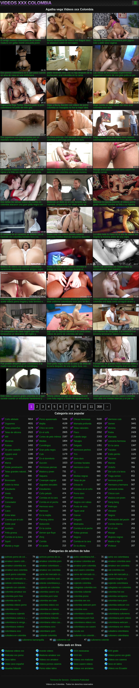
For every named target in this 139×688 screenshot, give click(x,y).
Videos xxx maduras (83, 659)
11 (91, 406)
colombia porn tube (48, 596)
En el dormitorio (46, 458)
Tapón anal (79, 511)
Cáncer (77, 515)
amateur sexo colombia (16, 570)
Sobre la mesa (12, 484)
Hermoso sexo (46, 506)
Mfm (7, 476)
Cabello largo (80, 436)
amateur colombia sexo (119, 561)
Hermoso (43, 511)
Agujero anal (11, 454)
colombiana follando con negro (50, 618)
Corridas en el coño (83, 489)
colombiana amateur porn (119, 609)
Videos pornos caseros (50, 664)
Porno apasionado (48, 419)
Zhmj (41, 537)
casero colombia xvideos (50, 578)
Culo (41, 454)
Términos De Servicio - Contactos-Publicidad (69, 680)
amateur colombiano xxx (50, 565)
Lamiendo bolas (115, 489)
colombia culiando (82, 592)
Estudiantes (45, 489)
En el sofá (44, 432)
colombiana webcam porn (119, 622)
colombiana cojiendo (15, 613)
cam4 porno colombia (15, 574)
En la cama (113, 445)
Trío (75, 454)
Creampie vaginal (47, 480)
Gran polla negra (47, 450)
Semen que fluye (47, 532)
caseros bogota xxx (117, 578)
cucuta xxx (79, 631)
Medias (42, 441)
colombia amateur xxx (15, 592)
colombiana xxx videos (119, 626)
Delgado (78, 445)
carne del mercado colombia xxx (85, 574)
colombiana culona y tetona (16, 618)
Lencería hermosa (117, 441)
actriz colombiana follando (85, 557)
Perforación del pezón (118, 519)
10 (84, 406)
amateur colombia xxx (15, 565)
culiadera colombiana (118, 631)
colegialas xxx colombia (119, 587)
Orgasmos (10, 423)
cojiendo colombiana (118, 583)
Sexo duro (79, 458)
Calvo (7, 511)
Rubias (8, 445)
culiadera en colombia (15, 635)
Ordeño (111, 467)
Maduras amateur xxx (49, 655)
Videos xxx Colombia (26, 3)
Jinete (8, 493)
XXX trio (78, 655)
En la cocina (45, 528)
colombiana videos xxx (85, 622)
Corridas (9, 458)
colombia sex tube (48, 600)
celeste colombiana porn (50, 583)
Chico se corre (46, 428)
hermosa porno (115, 480)
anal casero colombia (84, 570)
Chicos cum (113, 493)
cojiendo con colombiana (16, 587)
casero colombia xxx (83, 578)
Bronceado (10, 480)
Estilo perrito (114, 454)
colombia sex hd (13, 600)
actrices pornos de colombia (50, 557)
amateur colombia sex (84, 561)
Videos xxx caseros (117, 659)
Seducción (44, 524)
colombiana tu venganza (16, 622)
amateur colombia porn (50, 561)
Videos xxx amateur (48, 659)
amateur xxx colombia (49, 570)
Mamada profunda (82, 423)
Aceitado (9, 528)
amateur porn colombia (85, 565)
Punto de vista (80, 506)
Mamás (111, 463)
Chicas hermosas (82, 419)
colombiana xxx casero (85, 626)
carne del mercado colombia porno (50, 574)
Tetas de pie (79, 480)
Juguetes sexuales (48, 484)
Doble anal (10, 524)
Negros (111, 515)
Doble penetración (13, 467)
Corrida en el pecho (48, 502)
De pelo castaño (13, 450)
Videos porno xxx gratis (119, 655)
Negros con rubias (82, 502)
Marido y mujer (12, 546)
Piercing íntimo (46, 519)
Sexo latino (10, 659)
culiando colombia (48, 635)
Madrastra (78, 524)
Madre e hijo (114, 541)
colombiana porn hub (84, 618)
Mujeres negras (115, 537)
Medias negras (81, 476)
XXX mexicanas (81, 651)
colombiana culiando (83, 613)
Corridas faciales (82, 463)
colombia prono (81, 596)
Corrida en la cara (82, 541)
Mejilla (42, 423)
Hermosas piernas (48, 467)
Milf (6, 436)
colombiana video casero (50, 622)
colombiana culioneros (119, 613)
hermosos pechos (82, 450)
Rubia (111, 432)
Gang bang (113, 502)
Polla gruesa (11, 532)
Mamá (8, 463)
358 (99, 406)
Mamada (112, 436)
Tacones (112, 458)
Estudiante (10, 489)
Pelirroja (9, 498)
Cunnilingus (45, 445)
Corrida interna (115, 524)
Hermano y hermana (118, 484)
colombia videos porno (16, 605)
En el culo (113, 528)
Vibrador (112, 511)
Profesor (112, 546)
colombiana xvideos (14, 626)
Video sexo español (14, 664)
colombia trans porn (117, 600)
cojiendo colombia (82, 583)
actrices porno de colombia (16, 557)
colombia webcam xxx (118, 605)
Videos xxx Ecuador (117, 668)
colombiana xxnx (47, 626)
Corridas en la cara (48, 498)
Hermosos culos (81, 467)
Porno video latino (48, 668)
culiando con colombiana (85, 635)
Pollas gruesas (81, 532)
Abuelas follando (13, 668)
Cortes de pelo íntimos (50, 436)
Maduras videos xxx (14, 651)
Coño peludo (45, 493)
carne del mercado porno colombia (119, 574)
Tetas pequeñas (12, 428)
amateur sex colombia (118, 565)
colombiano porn (47, 631)
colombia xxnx (12, 609)
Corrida (42, 541)
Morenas (9, 441)
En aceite (43, 546)
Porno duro (79, 493)
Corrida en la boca (14, 537)
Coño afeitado (11, 419)
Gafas (8, 506)
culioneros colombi (100, 640)
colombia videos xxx (49, 605)
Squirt (7, 541)
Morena (111, 428)
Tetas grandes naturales (16, 471)
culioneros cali (63, 640)
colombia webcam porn (85, 605)
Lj (74, 471)
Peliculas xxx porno (14, 655)
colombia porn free (14, 596)
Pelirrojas (112, 506)
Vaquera (43, 476)
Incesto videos (46, 651)
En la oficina (79, 546)
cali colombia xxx (116, 570)
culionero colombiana (118, 635)
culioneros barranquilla (33, 640)
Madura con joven (116, 498)
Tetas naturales (81, 428)
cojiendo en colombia (49, 587)
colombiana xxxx (13, 631)
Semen (111, 423)
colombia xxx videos (49, 609)
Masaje (111, 532)
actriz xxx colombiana (118, 557)
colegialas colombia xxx (85, 587)
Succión (43, 463)
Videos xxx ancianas (83, 668)
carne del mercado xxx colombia (16, 578)
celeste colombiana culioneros (16, 583)
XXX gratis (113, 651)
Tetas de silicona (13, 432)
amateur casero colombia (16, 561)
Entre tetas (10, 515)
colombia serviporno (117, 596)
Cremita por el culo (14, 519)
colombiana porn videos (119, 618)
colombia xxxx (80, 609)
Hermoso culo (114, 419)
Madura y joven (46, 471)
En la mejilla (45, 515)
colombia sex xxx (82, 600)
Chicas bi (78, 484)
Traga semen (114, 476)
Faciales (112, 450)
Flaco (76, 432)
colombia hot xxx (116, 592)
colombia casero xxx (49, 592)
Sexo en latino (115, 664)
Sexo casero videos (83, 664)
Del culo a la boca (116, 471)
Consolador (10, 502)
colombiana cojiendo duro (50, 613)
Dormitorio (79, 498)
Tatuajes (78, 441)
